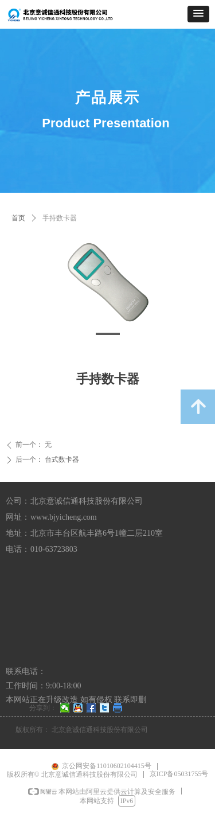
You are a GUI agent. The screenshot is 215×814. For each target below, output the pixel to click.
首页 (18, 218)
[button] (198, 14)
